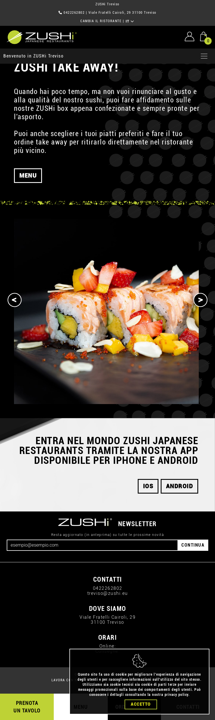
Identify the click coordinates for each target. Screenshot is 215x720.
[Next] (200, 300)
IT (130, 21)
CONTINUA (192, 545)
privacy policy (176, 695)
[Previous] (15, 300)
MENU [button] (28, 182)
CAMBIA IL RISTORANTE (100, 21)
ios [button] (148, 486)
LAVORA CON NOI (66, 680)
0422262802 (74, 13)
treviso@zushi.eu (107, 593)
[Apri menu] (204, 56)
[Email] (92, 545)
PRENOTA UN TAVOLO (27, 707)
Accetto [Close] (141, 704)
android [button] (179, 486)
